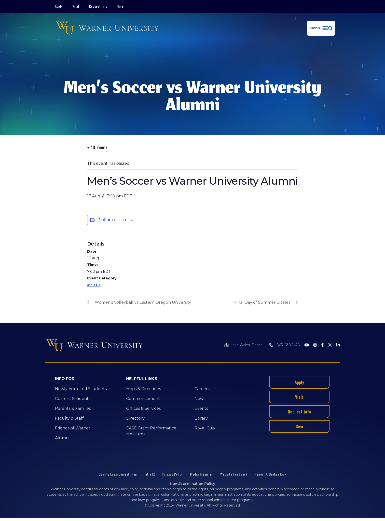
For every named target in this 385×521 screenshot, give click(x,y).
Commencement (143, 398)
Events (201, 408)
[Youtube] (306, 345)
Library (201, 418)
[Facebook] (322, 345)
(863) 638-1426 (287, 345)
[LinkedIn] (338, 345)
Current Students (72, 398)
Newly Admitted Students (81, 388)
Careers (201, 388)
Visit (75, 6)
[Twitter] (330, 345)
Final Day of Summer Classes (262, 302)
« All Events (97, 147)
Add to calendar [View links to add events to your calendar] (112, 219)
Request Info (98, 6)
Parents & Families (73, 408)
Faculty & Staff (69, 418)
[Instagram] (315, 345)
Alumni (62, 438)
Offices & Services (143, 408)
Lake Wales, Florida (246, 345)
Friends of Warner (72, 428)
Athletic (94, 284)
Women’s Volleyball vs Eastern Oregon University (143, 302)
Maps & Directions (143, 388)
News (199, 398)
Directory (135, 418)
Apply (59, 6)
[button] (321, 28)
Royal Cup (204, 428)
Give (120, 6)
